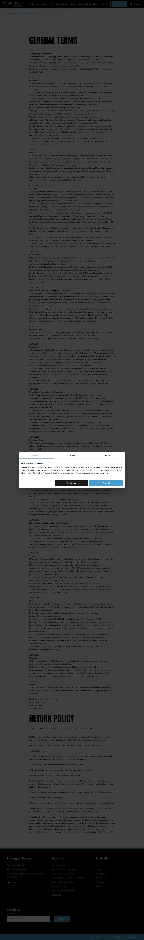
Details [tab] (72, 455)
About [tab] (107, 455)
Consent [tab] (36, 455)
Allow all (106, 483)
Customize (71, 483)
